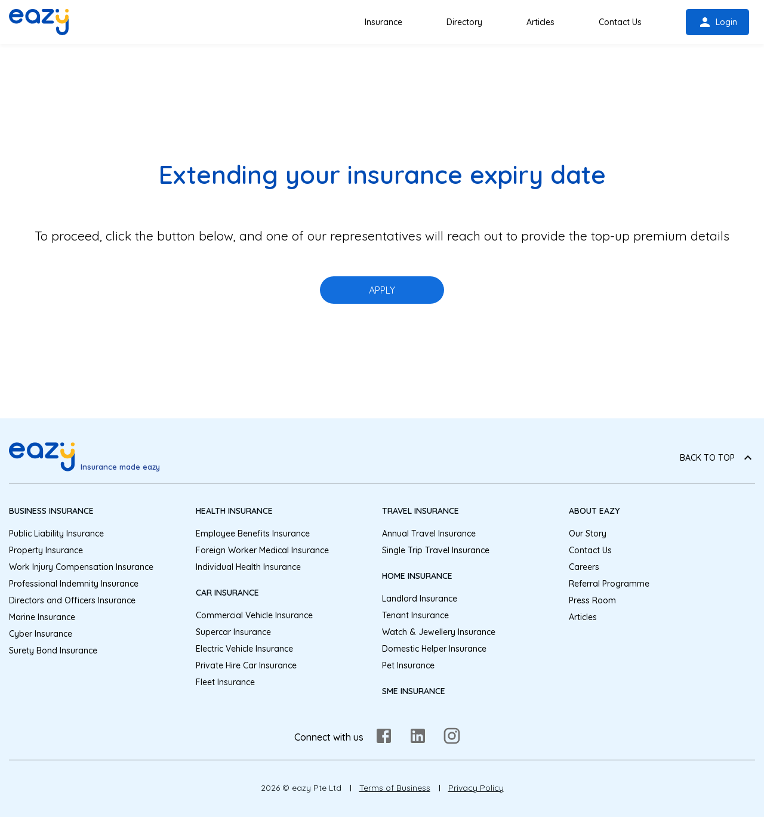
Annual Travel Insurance (429, 533)
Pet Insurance (408, 665)
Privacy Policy (476, 787)
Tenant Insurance (415, 615)
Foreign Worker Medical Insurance (262, 550)
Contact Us (620, 22)
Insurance (383, 22)
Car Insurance (227, 592)
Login (717, 22)
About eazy (594, 510)
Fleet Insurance (225, 682)
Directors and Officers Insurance (72, 600)
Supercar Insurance (233, 632)
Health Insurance (234, 510)
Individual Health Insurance (248, 567)
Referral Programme (609, 583)
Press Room (592, 600)
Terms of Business (394, 787)
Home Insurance (417, 576)
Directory (464, 22)
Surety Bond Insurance (53, 650)
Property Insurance (46, 550)
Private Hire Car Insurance (246, 665)
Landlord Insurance (419, 598)
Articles (540, 22)
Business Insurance (51, 510)
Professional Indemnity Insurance (73, 583)
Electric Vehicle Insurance (244, 648)
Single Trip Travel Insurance (435, 550)
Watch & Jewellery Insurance (438, 632)
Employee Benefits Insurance (253, 533)
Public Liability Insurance (56, 533)
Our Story (587, 533)
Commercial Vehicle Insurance (254, 615)
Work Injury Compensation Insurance (81, 567)
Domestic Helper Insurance (434, 648)
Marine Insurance (42, 617)
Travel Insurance (420, 510)
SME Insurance (413, 691)
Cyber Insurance (40, 633)
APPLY (382, 290)
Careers (584, 567)
